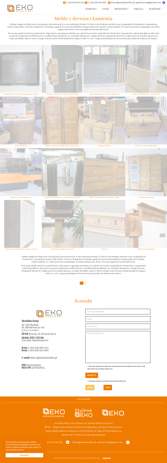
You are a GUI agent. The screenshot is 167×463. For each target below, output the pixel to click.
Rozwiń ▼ (91, 375)
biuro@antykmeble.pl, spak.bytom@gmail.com (136, 2)
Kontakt (154, 9)
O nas (105, 9)
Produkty (121, 9)
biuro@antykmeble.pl (43, 357)
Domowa (91, 9)
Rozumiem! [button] (24, 455)
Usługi (139, 9)
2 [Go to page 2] (85, 283)
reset (108, 387)
